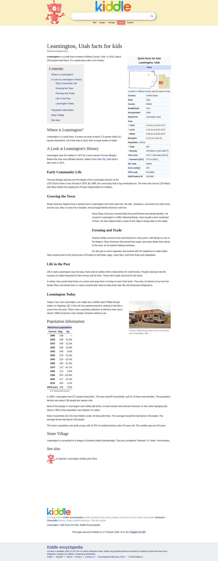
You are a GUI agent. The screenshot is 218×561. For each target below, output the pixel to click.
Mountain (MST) (160, 155)
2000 (52, 379)
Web (94, 23)
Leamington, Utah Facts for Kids (63, 525)
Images (102, 23)
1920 (52, 347)
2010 (142, 142)
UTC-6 (149, 159)
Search (151, 16)
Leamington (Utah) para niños (82, 459)
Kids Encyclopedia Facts (57, 51)
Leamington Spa (153, 117)
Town (149, 67)
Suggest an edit (137, 532)
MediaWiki (90, 554)
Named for (133, 117)
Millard (149, 104)
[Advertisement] (109, 33)
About (69, 557)
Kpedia (121, 23)
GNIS (130, 176)
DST (141, 159)
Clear (146, 16)
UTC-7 (149, 155)
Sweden (83, 208)
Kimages (111, 23)
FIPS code (133, 172)
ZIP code (132, 164)
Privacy (78, 557)
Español (130, 23)
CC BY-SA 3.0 (76, 551)
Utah (168, 91)
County (131, 104)
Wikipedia (51, 554)
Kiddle (50, 557)
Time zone (133, 155)
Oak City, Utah (104, 159)
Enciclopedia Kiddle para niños (111, 557)
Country (132, 95)
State (130, 100)
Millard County (144, 91)
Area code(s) (134, 168)
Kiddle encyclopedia (73, 517)
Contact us (90, 557)
